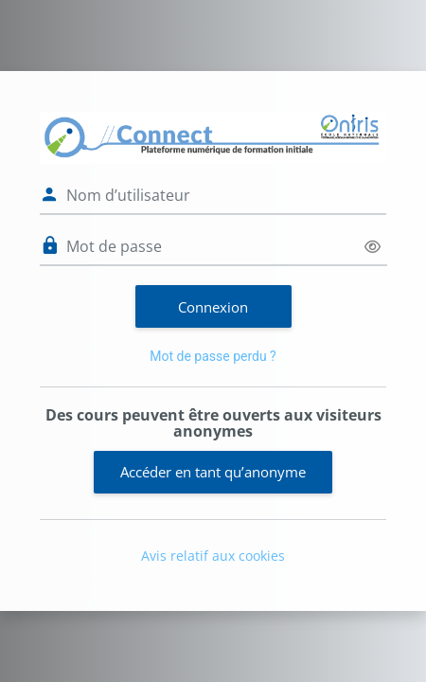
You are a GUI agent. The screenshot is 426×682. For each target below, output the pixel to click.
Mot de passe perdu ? (212, 356)
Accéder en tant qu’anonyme (213, 471)
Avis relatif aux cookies (213, 556)
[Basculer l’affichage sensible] (372, 246)
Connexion (213, 306)
